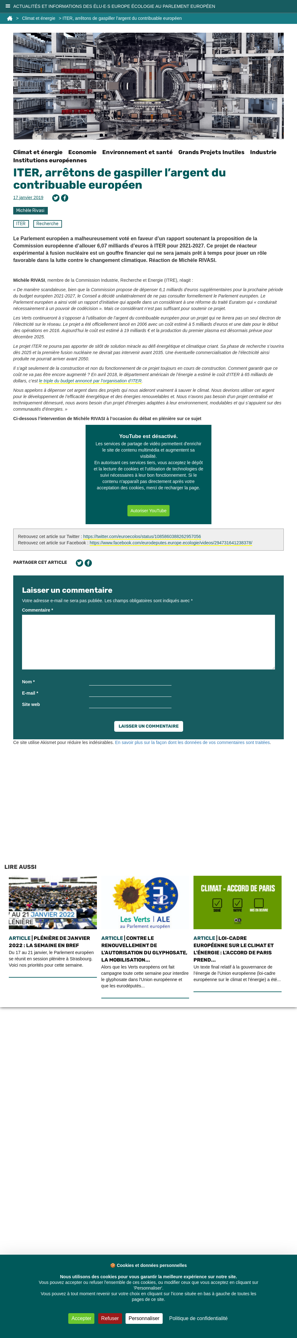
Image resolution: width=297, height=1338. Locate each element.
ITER (20, 223)
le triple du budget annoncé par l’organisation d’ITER (90, 380)
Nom (28, 681)
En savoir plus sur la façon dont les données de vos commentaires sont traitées (192, 742)
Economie (82, 152)
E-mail (30, 693)
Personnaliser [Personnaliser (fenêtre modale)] (144, 1318)
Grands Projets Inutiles (211, 152)
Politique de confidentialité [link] (198, 1318)
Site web (31, 704)
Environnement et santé (137, 152)
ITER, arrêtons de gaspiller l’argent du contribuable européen (119, 179)
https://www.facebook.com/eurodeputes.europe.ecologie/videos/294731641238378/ (171, 542)
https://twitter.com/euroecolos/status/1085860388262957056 (142, 536)
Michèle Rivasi (30, 210)
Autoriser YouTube (149, 510)
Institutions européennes (50, 160)
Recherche (47, 223)
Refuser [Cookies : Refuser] (110, 1318)
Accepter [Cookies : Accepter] (81, 1318)
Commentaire (37, 610)
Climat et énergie (38, 18)
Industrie (263, 152)
